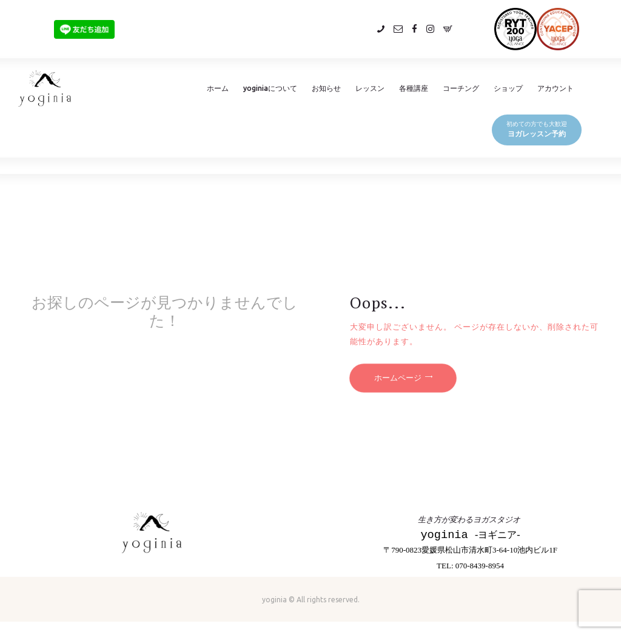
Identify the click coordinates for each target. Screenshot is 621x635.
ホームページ (397, 378)
